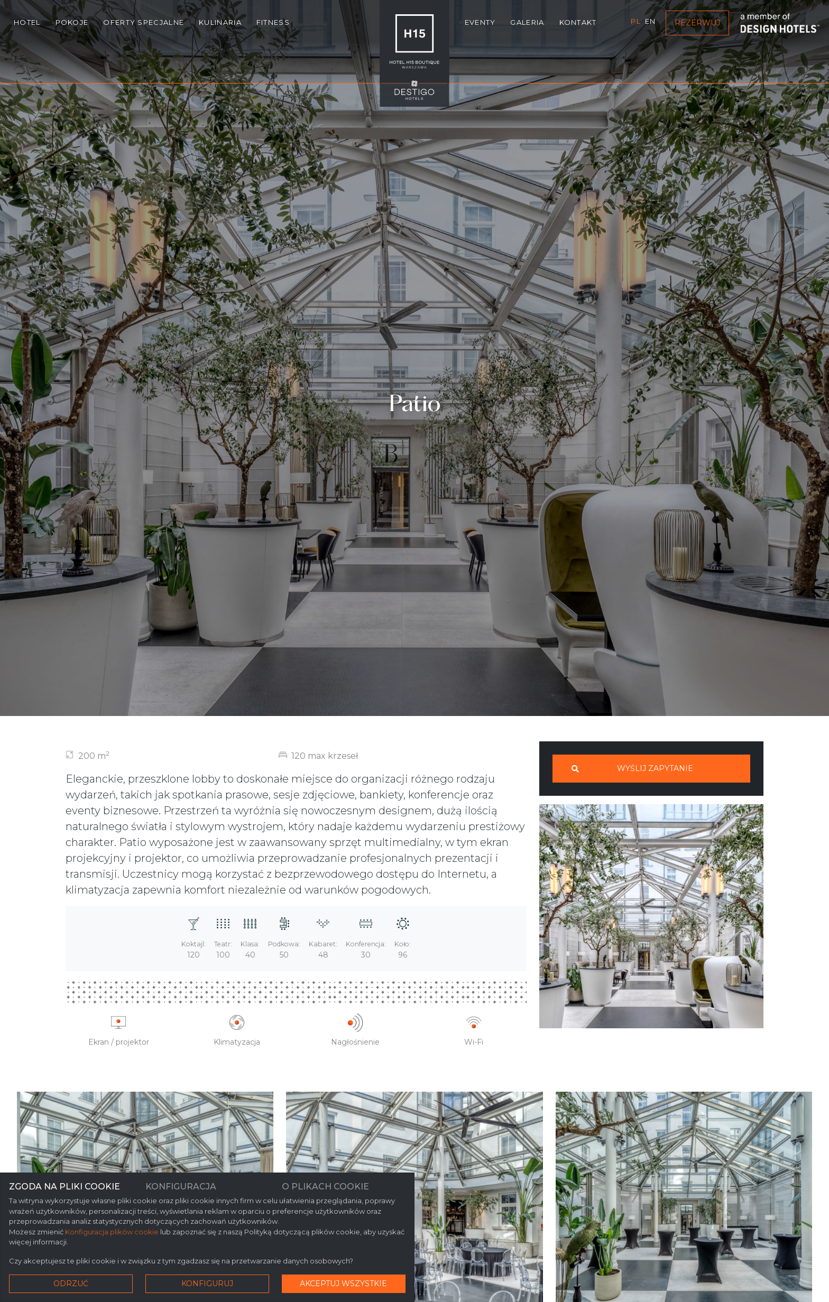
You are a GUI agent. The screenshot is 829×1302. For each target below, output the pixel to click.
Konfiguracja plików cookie (112, 1231)
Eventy (480, 22)
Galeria (527, 22)
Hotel (27, 22)
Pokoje (72, 22)
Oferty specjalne (143, 22)
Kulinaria (220, 22)
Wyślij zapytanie (632, 768)
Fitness (273, 22)
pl (636, 21)
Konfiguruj (207, 1283)
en (650, 21)
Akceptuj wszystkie (343, 1283)
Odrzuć (70, 1283)
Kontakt (578, 22)
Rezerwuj (697, 22)
